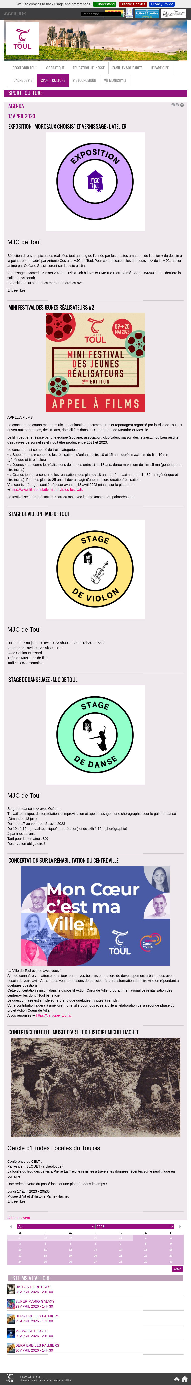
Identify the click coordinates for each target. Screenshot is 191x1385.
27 (19, 1237)
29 (70, 1237)
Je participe (160, 67)
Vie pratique (55, 67)
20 (95, 1255)
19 (70, 1255)
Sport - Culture (53, 80)
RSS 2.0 (44, 1380)
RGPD (53, 1380)
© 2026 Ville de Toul (30, 1377)
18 (45, 1255)
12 (70, 1249)
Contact (34, 1380)
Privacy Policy (162, 4)
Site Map (24, 1380)
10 (19, 1249)
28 (45, 1237)
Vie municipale (115, 80)
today (177, 1268)
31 (120, 1237)
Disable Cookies (132, 4)
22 (145, 1255)
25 (45, 1261)
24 (19, 1261)
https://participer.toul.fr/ (54, 1015)
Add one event (18, 1218)
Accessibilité (64, 1380)
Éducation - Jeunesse (89, 67)
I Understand (105, 4)
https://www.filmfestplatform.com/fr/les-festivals (46, 489)
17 (19, 1255)
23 (170, 1255)
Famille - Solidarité (127, 67)
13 (95, 1249)
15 (145, 1249)
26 (70, 1261)
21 (120, 1255)
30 (95, 1237)
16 (170, 1249)
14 (120, 1249)
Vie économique (84, 80)
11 (45, 1249)
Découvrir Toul (25, 67)
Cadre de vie (23, 80)
